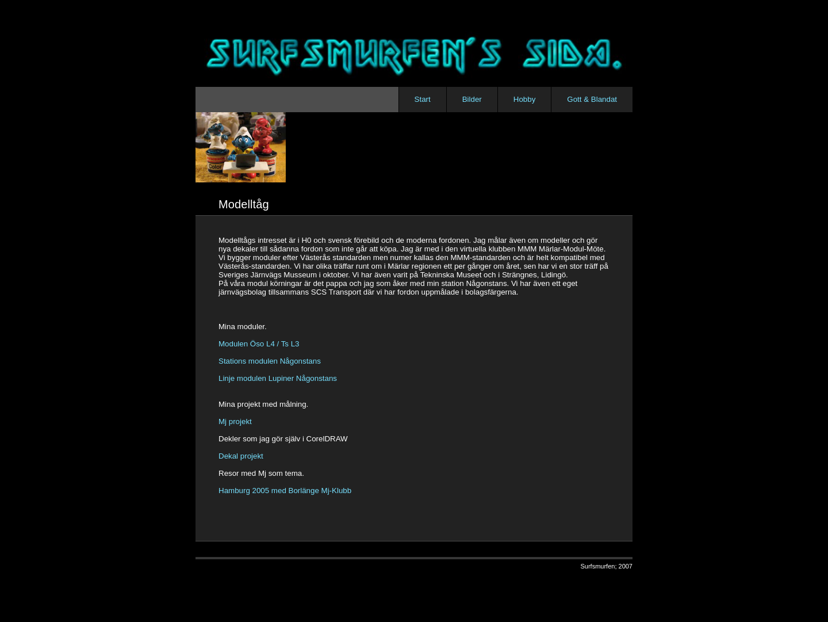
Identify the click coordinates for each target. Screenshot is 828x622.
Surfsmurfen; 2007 (607, 566)
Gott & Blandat (592, 99)
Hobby (524, 99)
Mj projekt (235, 421)
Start (423, 99)
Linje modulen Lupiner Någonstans (277, 378)
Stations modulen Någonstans (269, 361)
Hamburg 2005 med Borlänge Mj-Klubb (284, 490)
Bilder (472, 99)
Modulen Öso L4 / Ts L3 (259, 343)
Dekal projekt (240, 456)
